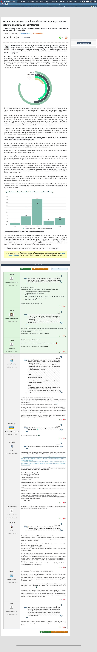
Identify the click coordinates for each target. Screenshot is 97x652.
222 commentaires (38, 33)
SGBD (68, 4)
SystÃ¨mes (84, 4)
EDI (55, 4)
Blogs (42, 1)
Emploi (62, 1)
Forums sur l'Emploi (19, 6)
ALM (33, 4)
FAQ (37, 1)
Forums (23, 1)
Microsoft (38, 4)
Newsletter (54, 1)
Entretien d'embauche (34, 6)
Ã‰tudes (69, 1)
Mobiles (78, 4)
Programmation (61, 4)
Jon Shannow (11, 423)
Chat (47, 1)
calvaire (11, 356)
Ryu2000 (12, 442)
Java (44, 4)
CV (26, 6)
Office (72, 4)
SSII (47, 6)
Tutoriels (30, 1)
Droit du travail (52, 6)
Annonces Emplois (62, 6)
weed (11, 603)
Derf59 (12, 340)
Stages (75, 6)
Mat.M (12, 310)
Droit (76, 1)
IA (30, 4)
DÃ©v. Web (49, 4)
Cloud (26, 4)
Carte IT (70, 6)
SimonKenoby (11, 507)
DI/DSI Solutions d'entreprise (16, 4)
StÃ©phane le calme (25, 33)
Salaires (42, 6)
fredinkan (12, 274)
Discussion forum (83, 43)
